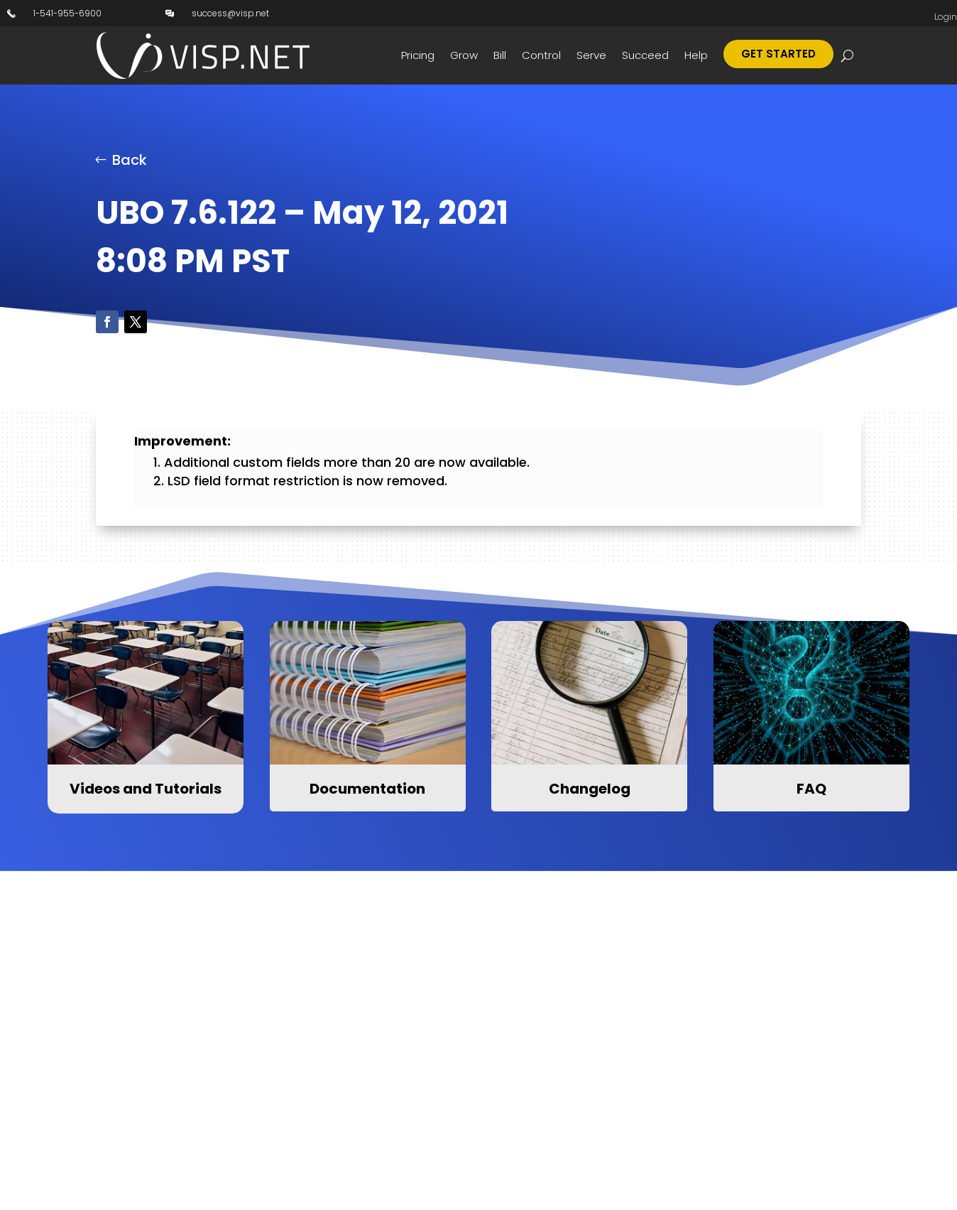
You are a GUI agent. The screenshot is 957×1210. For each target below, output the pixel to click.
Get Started (778, 53)
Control (541, 55)
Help (696, 55)
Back (129, 160)
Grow (464, 55)
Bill (499, 55)
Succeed (645, 55)
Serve (591, 55)
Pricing (417, 55)
